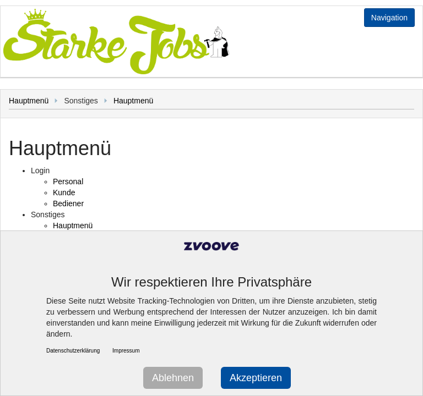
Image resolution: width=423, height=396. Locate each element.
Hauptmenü (28, 100)
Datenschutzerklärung (73, 351)
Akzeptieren (256, 377)
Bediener (68, 203)
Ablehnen (173, 377)
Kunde (64, 192)
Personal (68, 181)
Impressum (125, 351)
